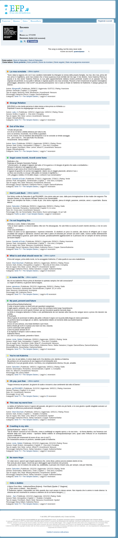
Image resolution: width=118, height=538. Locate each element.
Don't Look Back (18, 193)
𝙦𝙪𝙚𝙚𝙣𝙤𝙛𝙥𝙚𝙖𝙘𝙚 (79, 51)
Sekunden (16, 206)
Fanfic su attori (20, 214)
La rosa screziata (18, 71)
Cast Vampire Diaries (35, 214)
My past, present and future (23, 301)
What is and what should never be (26, 256)
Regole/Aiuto (36, 21)
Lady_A (15, 112)
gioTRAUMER (17, 388)
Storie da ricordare (46, 62)
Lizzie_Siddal (17, 339)
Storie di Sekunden (20, 60)
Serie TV (17, 96)
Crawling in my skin (19, 426)
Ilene (14, 143)
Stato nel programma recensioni (77, 62)
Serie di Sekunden (35, 60)
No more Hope (16, 457)
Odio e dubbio (16, 483)
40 (47, 294)
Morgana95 (16, 89)
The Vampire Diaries (30, 96)
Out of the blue (17, 126)
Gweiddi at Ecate (18, 179)
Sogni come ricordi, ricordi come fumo (28, 158)
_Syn (14, 496)
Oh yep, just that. (18, 381)
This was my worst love (21, 403)
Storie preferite (20, 62)
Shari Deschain (17, 263)
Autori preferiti (32, 62)
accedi (109, 21)
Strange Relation (18, 103)
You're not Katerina (19, 356)
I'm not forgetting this (20, 220)
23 (47, 396)
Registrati (101, 21)
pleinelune (16, 286)
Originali (16, 21)
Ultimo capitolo (33, 71)
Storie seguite (59, 62)
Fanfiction (6, 21)
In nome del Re (17, 277)
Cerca (25, 21)
